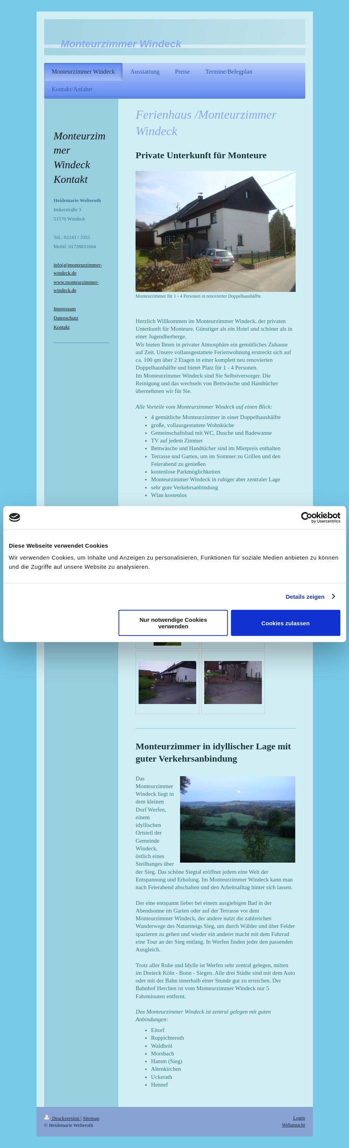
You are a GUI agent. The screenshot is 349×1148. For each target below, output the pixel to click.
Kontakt (62, 327)
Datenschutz (66, 318)
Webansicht (293, 1125)
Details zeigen (305, 596)
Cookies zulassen (285, 623)
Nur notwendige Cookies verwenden (173, 622)
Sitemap (91, 1118)
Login (299, 1118)
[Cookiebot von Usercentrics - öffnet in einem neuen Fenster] (306, 517)
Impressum (65, 308)
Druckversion (62, 1118)
